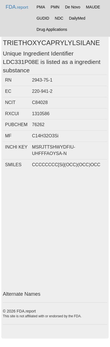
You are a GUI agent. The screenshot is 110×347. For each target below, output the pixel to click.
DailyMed (77, 18)
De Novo (72, 7)
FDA (17, 7)
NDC (59, 18)
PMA (40, 7)
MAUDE (93, 7)
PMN (55, 7)
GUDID (42, 18)
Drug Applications (51, 29)
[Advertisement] (55, 231)
